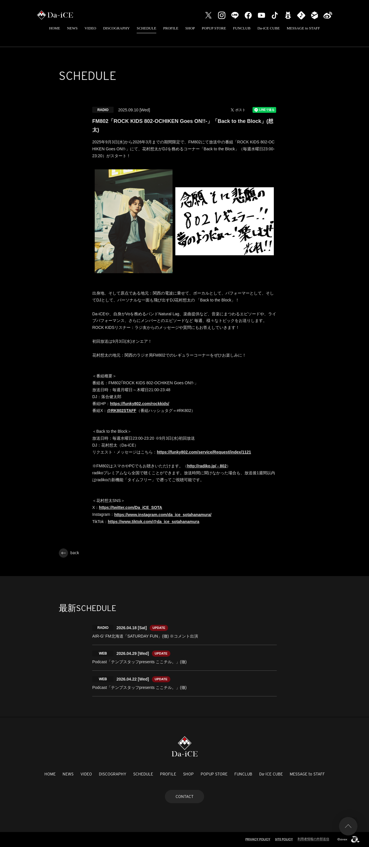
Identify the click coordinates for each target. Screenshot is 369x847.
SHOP (190, 28)
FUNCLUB (242, 28)
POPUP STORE (214, 28)
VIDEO (90, 28)
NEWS (72, 28)
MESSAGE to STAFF (303, 28)
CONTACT (184, 796)
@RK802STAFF (121, 410)
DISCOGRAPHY (116, 28)
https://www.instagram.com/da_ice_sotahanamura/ (162, 514)
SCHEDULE (146, 28)
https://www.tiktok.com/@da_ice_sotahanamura (153, 521)
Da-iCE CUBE (268, 28)
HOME (54, 28)
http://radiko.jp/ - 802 (207, 466)
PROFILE (170, 28)
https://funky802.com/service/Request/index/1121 (204, 452)
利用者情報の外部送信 (313, 839)
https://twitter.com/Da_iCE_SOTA (130, 507)
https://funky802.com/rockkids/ (139, 403)
